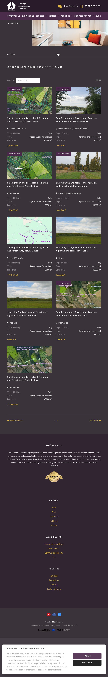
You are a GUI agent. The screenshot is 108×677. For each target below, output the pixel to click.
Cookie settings (54, 628)
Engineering (28, 15)
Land (54, 596)
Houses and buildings (54, 583)
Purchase (42, 80)
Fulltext (10, 65)
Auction (54, 564)
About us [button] (65, 15)
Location (11, 54)
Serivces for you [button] (82, 15)
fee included (15, 128)
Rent (27, 80)
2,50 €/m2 (12, 184)
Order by (11, 119)
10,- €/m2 (61, 184)
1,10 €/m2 (12, 314)
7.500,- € (60, 379)
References (14, 23)
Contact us (54, 619)
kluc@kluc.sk (71, 6)
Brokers (54, 615)
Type (58, 54)
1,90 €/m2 (12, 249)
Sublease (58, 80)
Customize (87, 663)
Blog (98, 15)
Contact (60, 23)
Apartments (54, 587)
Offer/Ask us (13, 15)
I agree (87, 656)
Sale (14, 80)
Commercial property (54, 592)
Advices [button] (52, 15)
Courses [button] (40, 15)
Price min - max (63, 65)
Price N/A (60, 314)
